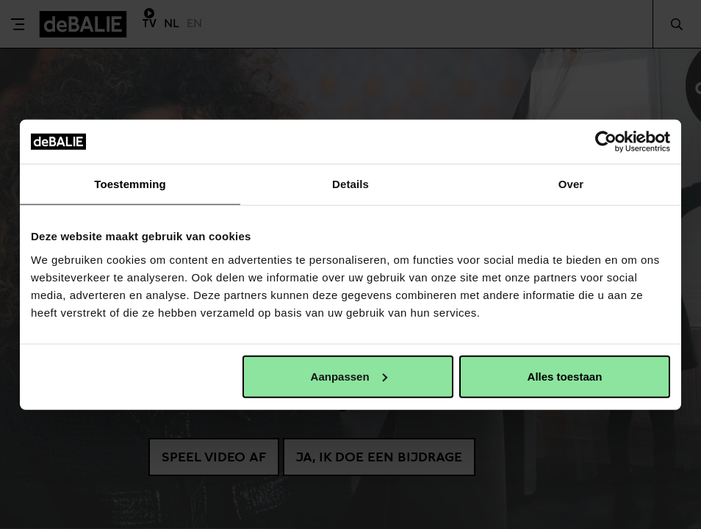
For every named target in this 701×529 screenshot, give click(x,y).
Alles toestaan (565, 376)
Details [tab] (350, 184)
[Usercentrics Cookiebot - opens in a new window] (606, 142)
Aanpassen (349, 376)
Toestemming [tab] (130, 184)
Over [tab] (571, 184)
